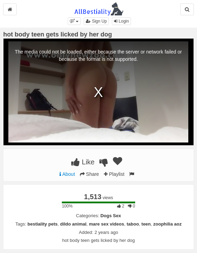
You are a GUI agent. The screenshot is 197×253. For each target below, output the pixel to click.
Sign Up (96, 21)
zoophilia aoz (167, 224)
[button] (74, 21)
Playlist (114, 174)
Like (83, 162)
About (67, 174)
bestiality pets (42, 224)
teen (146, 224)
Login (121, 21)
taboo (132, 224)
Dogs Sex (110, 215)
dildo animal (73, 224)
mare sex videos (106, 224)
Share (89, 174)
